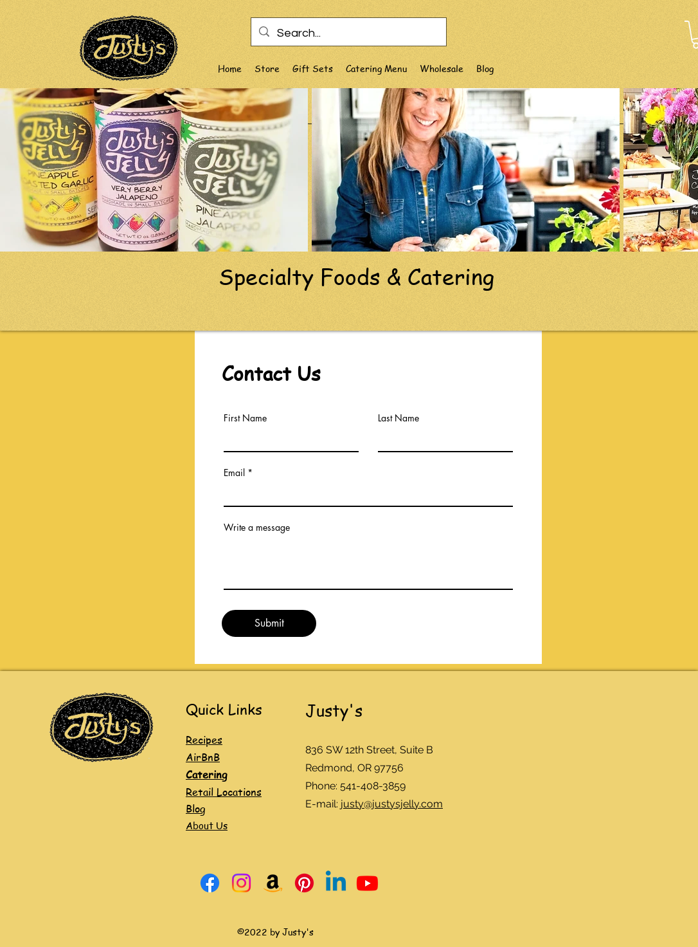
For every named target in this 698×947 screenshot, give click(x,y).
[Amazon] (272, 883)
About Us (207, 825)
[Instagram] (241, 883)
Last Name (398, 418)
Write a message (257, 527)
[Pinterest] (304, 883)
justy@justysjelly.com (392, 804)
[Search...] (348, 33)
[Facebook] (209, 883)
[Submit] (269, 623)
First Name (245, 418)
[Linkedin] (335, 883)
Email (234, 472)
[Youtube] (367, 883)
